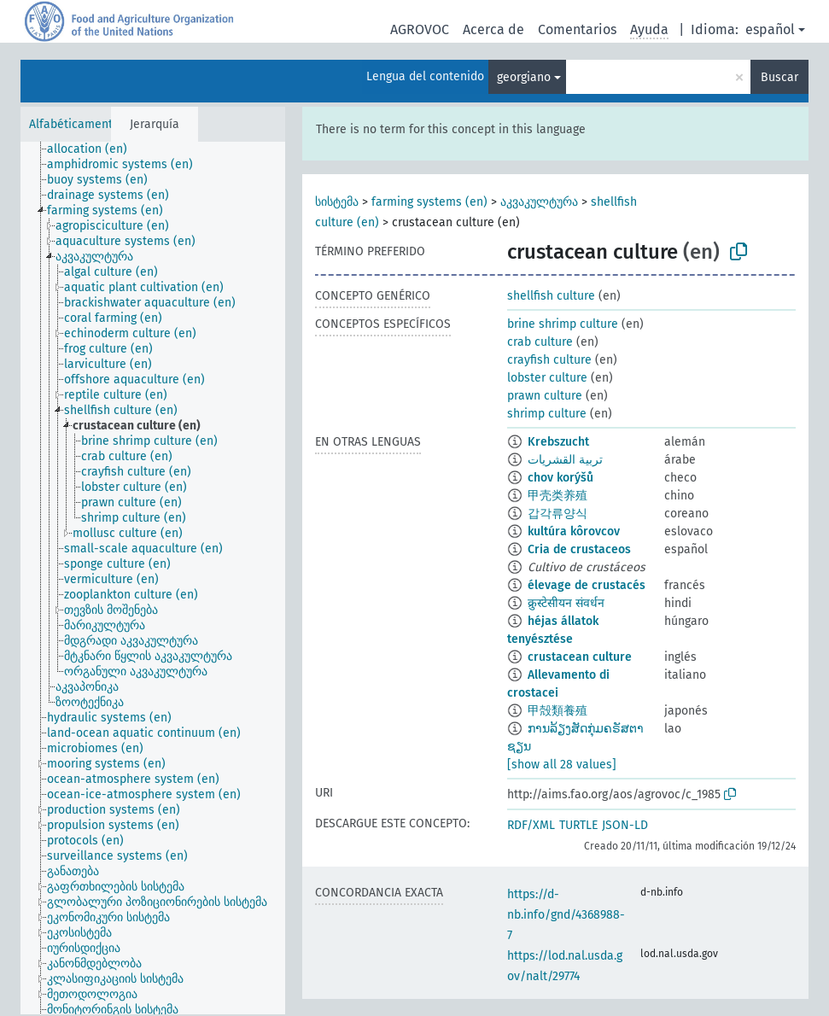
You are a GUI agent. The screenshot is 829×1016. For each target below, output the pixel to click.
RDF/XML (531, 825)
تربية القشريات (565, 460)
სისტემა (337, 202)
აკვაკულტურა (539, 202)
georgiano (524, 77)
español (770, 29)
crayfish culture (549, 360)
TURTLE (578, 825)
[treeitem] (94, 149)
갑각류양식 (557, 513)
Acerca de (493, 29)
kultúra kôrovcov (574, 531)
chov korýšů (560, 477)
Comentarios (577, 29)
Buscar (779, 77)
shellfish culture (551, 296)
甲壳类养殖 (557, 495)
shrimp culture (547, 413)
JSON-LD (625, 825)
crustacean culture (580, 657)
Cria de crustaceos (579, 549)
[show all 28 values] (561, 764)
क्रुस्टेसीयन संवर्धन (566, 603)
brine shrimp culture (562, 324)
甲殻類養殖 (557, 711)
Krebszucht (558, 442)
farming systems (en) (429, 202)
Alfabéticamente (74, 124)
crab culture (540, 342)
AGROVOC (419, 29)
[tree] (152, 578)
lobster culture (547, 378)
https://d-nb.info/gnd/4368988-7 (566, 915)
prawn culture (544, 395)
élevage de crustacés (586, 585)
